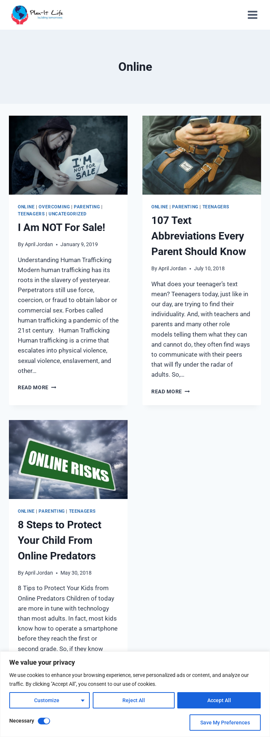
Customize (46, 700)
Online (26, 206)
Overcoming (54, 206)
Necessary (21, 721)
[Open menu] (252, 14)
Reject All (133, 700)
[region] (135, 694)
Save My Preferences (225, 723)
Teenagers (31, 214)
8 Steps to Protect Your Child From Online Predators (59, 540)
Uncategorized (68, 214)
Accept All (219, 700)
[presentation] (68, 155)
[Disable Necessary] (44, 721)
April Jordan (39, 244)
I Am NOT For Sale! (61, 227)
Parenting (87, 206)
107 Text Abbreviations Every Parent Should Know (198, 236)
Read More (37, 387)
